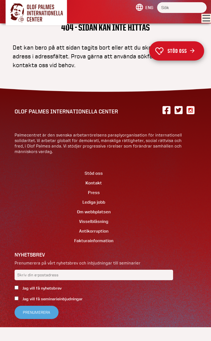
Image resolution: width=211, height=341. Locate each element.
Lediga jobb (93, 202)
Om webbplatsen (94, 211)
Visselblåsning (93, 221)
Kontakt (93, 182)
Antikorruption (94, 231)
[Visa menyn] (206, 18)
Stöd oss (181, 51)
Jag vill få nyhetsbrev (41, 288)
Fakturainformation (93, 240)
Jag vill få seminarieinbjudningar (52, 298)
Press (94, 192)
